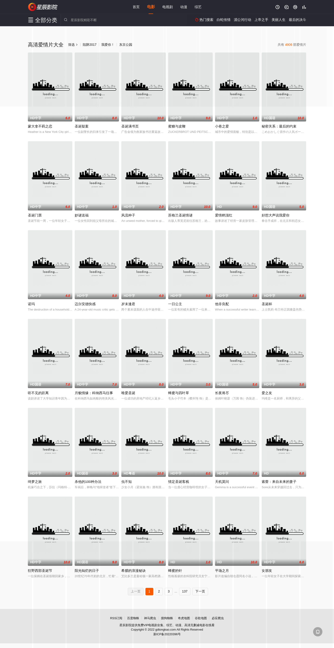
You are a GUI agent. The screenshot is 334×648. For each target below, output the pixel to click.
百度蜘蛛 (133, 618)
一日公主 (175, 304)
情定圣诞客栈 (178, 482)
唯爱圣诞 (128, 393)
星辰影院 (43, 7)
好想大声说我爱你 (275, 215)
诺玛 (31, 304)
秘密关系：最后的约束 (279, 126)
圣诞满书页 (130, 126)
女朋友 (267, 571)
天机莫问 (222, 482)
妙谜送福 (82, 215)
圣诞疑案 (82, 126)
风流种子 (128, 215)
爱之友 (267, 393)
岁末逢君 (128, 304)
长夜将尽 (222, 393)
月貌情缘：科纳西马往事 (94, 393)
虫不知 (126, 482)
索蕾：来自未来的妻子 (279, 482)
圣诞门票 (35, 215)
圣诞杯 (267, 304)
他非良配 (222, 304)
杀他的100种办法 (88, 482)
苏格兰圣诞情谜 (180, 215)
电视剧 (167, 7)
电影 (151, 7)
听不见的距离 (38, 393)
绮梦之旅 (35, 482)
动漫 (183, 7)
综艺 (198, 7)
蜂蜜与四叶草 (178, 393)
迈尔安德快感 (85, 304)
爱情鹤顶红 (223, 215)
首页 (136, 7)
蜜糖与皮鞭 (177, 126)
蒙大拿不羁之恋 (40, 126)
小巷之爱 (222, 126)
